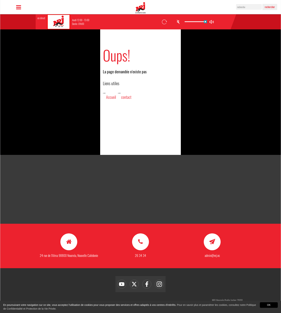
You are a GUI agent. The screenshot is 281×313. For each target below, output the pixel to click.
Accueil (111, 96)
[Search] (249, 7)
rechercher (270, 7)
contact (126, 96)
